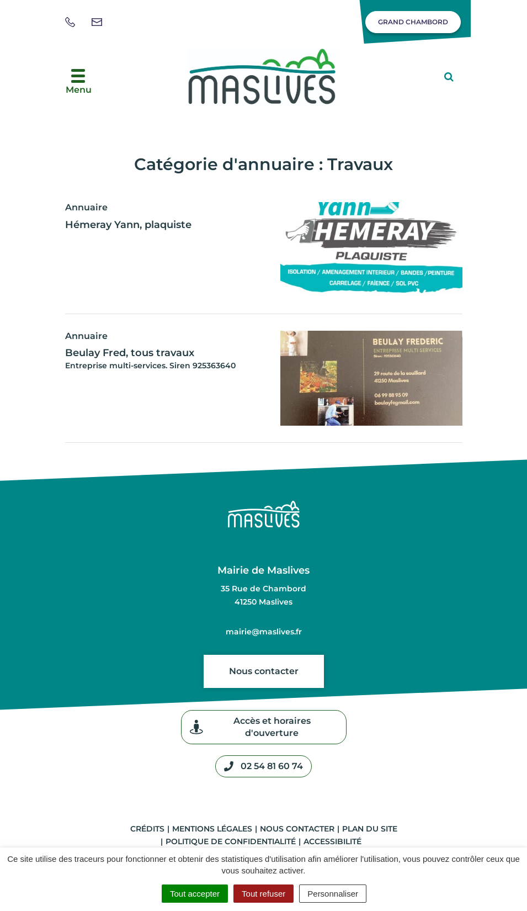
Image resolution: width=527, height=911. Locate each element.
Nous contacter (264, 671)
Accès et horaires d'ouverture (250, 727)
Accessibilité (332, 841)
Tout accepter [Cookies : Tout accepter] (195, 893)
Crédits (147, 829)
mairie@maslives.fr (264, 632)
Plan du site (369, 829)
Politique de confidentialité (231, 841)
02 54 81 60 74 (263, 766)
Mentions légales (212, 829)
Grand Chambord (413, 22)
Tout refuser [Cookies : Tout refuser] (263, 893)
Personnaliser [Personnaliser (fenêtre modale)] (332, 893)
